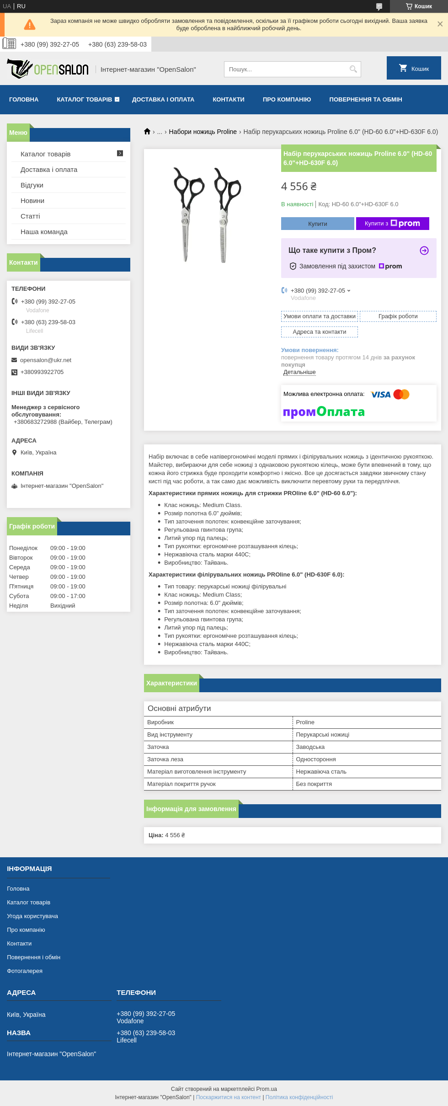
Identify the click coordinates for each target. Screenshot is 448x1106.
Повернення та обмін (366, 99)
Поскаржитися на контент (228, 1097)
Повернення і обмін (33, 957)
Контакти (229, 99)
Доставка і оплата (163, 99)
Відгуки (32, 185)
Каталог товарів (84, 99)
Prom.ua (266, 1089)
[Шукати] (353, 69)
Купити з (392, 223)
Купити (317, 223)
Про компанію (287, 99)
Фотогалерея (25, 970)
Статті (30, 216)
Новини (32, 200)
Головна (23, 99)
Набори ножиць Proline (203, 131)
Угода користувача (32, 916)
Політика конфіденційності (299, 1097)
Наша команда (44, 231)
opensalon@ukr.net (45, 360)
